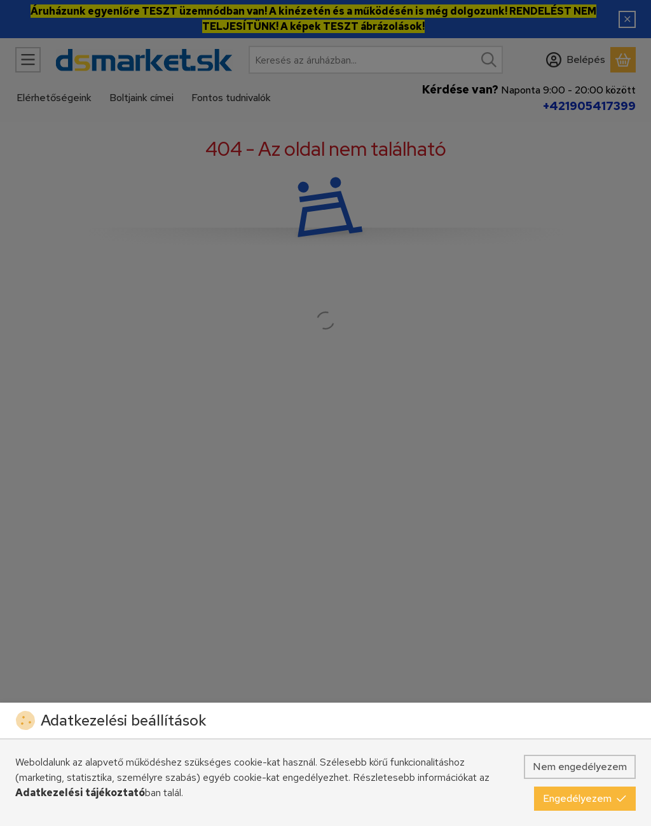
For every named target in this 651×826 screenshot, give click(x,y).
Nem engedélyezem (580, 766)
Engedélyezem (585, 798)
